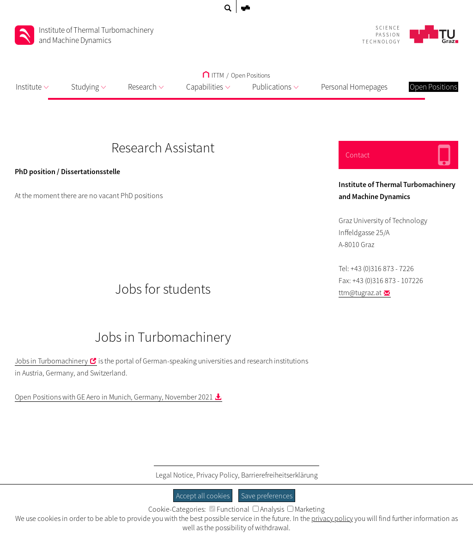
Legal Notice (174, 474)
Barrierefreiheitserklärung (279, 474)
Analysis (268, 509)
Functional (229, 509)
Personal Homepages (354, 87)
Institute (32, 87)
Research (146, 87)
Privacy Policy (217, 474)
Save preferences (266, 495)
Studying (88, 87)
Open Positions (250, 75)
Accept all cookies (203, 495)
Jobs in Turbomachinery (51, 360)
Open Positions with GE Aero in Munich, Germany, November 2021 (114, 396)
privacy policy (332, 518)
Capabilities (208, 87)
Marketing (306, 509)
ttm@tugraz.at (360, 292)
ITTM (213, 75)
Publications (275, 87)
